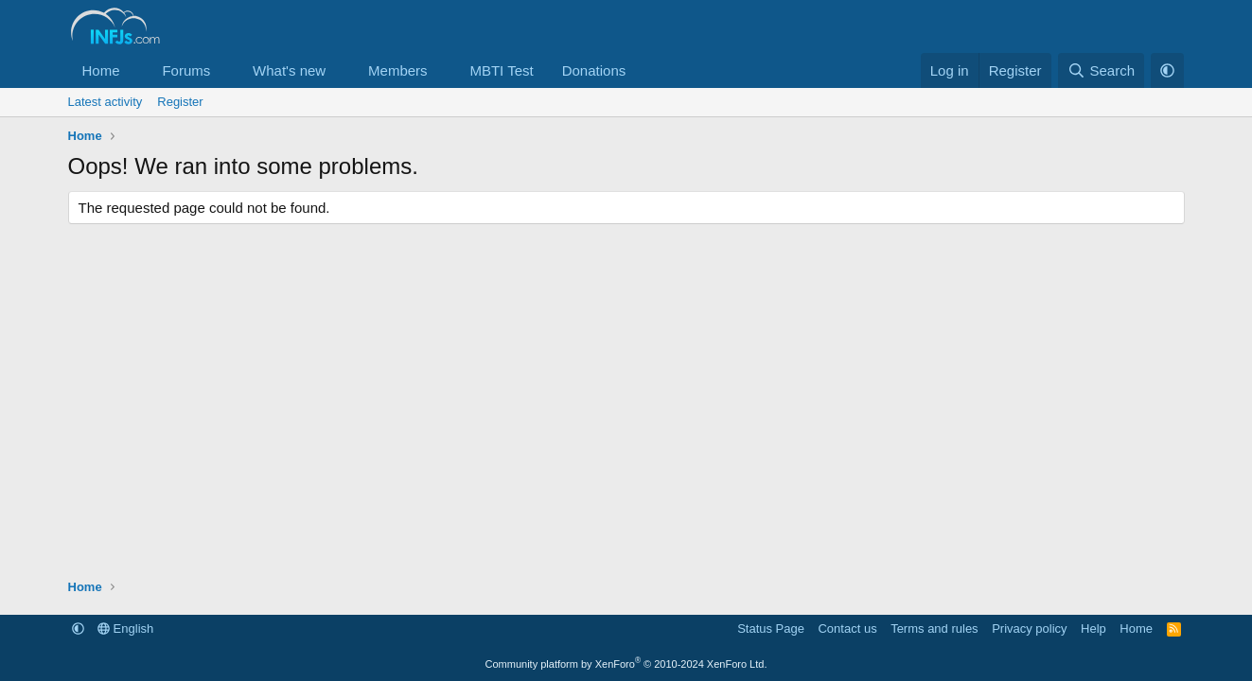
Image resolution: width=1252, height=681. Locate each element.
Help (1093, 628)
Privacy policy (1029, 628)
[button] (134, 70)
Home (101, 70)
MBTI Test (501, 70)
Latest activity (105, 102)
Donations (594, 70)
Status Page (770, 628)
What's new (289, 70)
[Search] (1101, 70)
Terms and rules (934, 628)
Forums (186, 70)
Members (398, 70)
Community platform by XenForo (626, 664)
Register (180, 102)
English (125, 628)
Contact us (847, 628)
